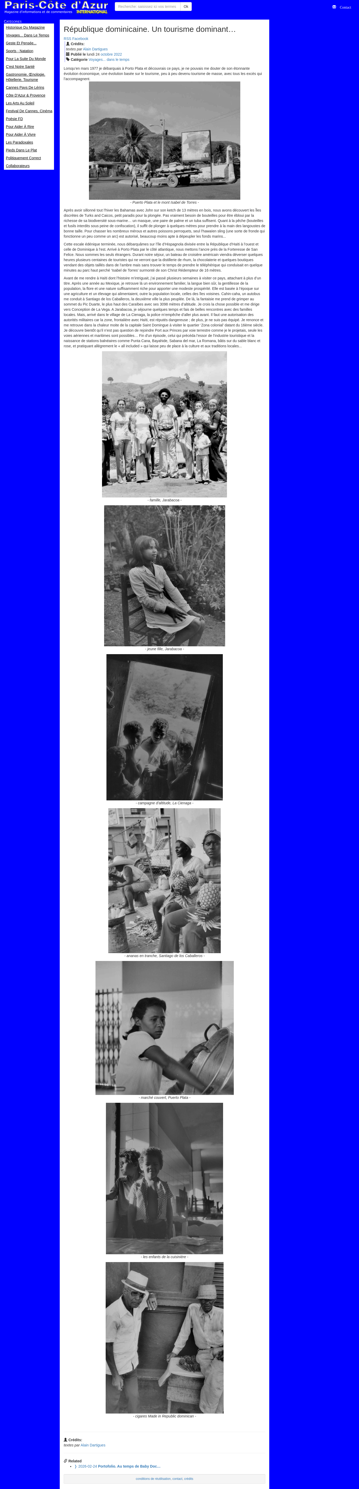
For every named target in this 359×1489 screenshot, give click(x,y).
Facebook (80, 39)
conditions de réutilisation (153, 1479)
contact (177, 1479)
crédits (188, 1479)
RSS (67, 39)
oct (107, 54)
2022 (118, 54)
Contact (343, 7)
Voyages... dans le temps (109, 59)
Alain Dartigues (95, 49)
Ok (186, 6)
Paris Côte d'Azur (56, 7)
